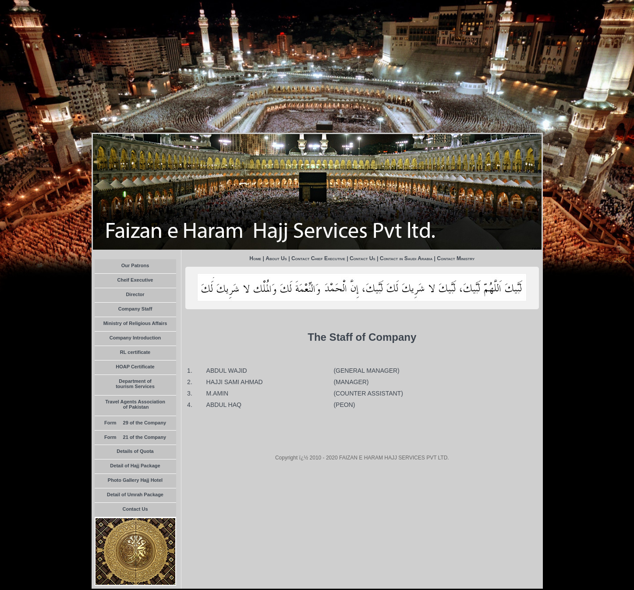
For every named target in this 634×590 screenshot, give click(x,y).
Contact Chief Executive (318, 258)
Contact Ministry (456, 258)
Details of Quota (135, 451)
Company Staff (135, 308)
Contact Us (135, 509)
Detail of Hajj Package (135, 465)
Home (255, 258)
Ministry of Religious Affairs (135, 323)
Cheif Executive (135, 280)
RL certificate (135, 352)
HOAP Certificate (135, 366)
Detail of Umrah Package (135, 494)
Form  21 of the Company (135, 437)
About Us (276, 258)
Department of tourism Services (135, 383)
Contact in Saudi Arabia (406, 258)
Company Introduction (135, 337)
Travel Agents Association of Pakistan (135, 404)
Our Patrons (135, 265)
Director (135, 294)
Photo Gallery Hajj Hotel (135, 480)
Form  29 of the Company (135, 422)
